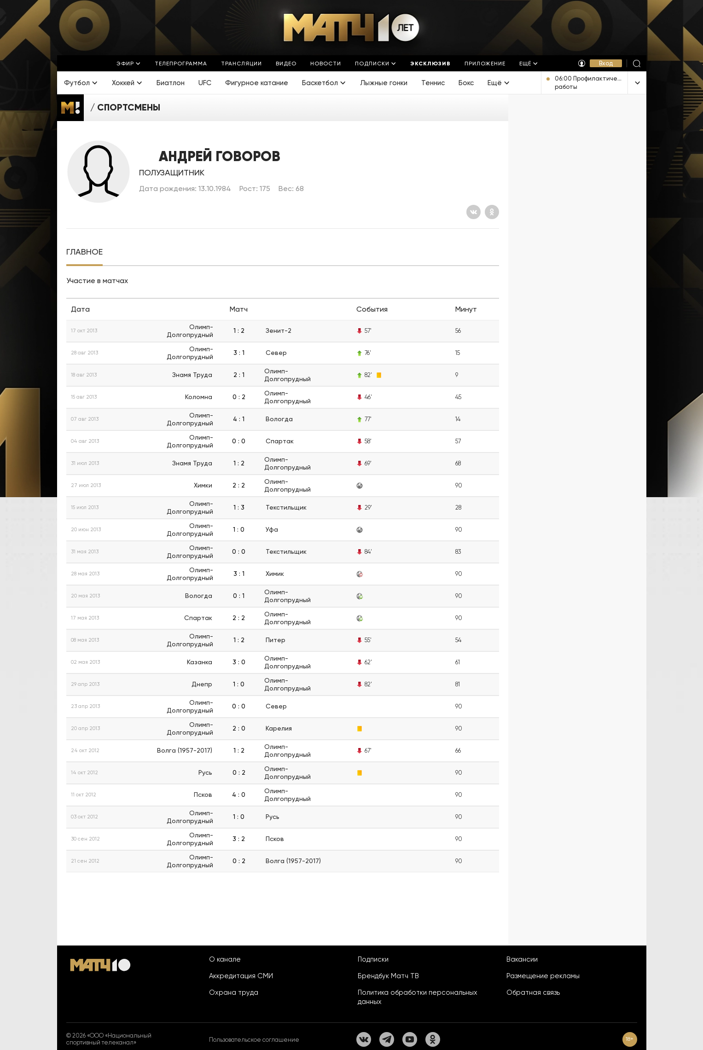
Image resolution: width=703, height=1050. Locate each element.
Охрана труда (233, 992)
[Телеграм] (386, 1039)
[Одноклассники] (492, 212)
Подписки (373, 959)
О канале (225, 959)
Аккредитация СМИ (241, 976)
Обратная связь (533, 992)
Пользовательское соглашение (254, 1039)
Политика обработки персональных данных (417, 997)
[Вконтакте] (473, 212)
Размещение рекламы (543, 976)
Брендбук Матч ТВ (388, 976)
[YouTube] (409, 1039)
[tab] (84, 252)
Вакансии (522, 959)
